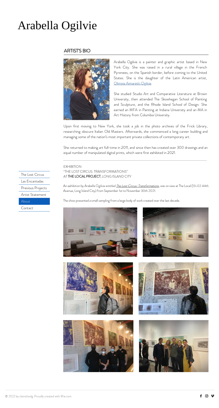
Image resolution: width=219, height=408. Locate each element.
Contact (27, 208)
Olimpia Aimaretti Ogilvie (132, 83)
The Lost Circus (32, 174)
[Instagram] (207, 396)
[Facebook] (201, 396)
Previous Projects (34, 188)
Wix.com (66, 396)
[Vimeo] (213, 396)
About (25, 201)
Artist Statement (33, 194)
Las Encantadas (32, 181)
